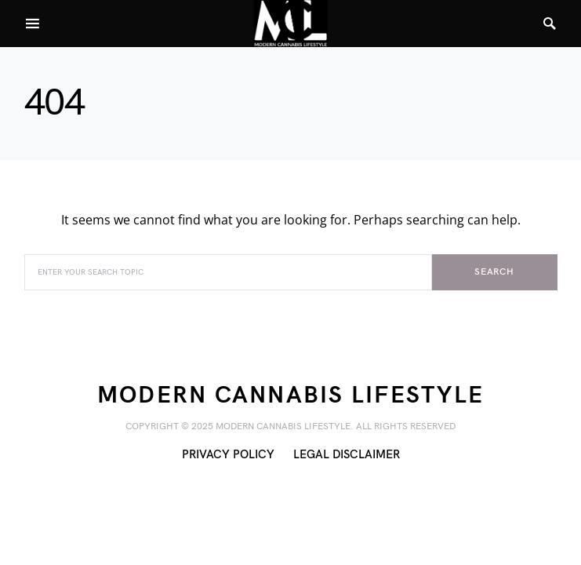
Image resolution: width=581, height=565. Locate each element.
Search (494, 272)
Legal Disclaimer (346, 454)
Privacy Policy (228, 454)
